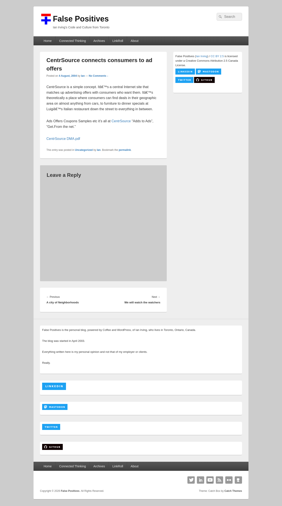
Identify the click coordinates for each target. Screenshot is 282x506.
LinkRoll (117, 41)
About (135, 41)
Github (238, 480)
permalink (125, 149)
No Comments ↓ (98, 75)
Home (48, 41)
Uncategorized (84, 149)
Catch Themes (233, 490)
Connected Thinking (72, 41)
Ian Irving (201, 56)
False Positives (81, 18)
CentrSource (121, 121)
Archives (99, 41)
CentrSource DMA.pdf (63, 139)
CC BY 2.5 (217, 56)
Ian (83, 75)
